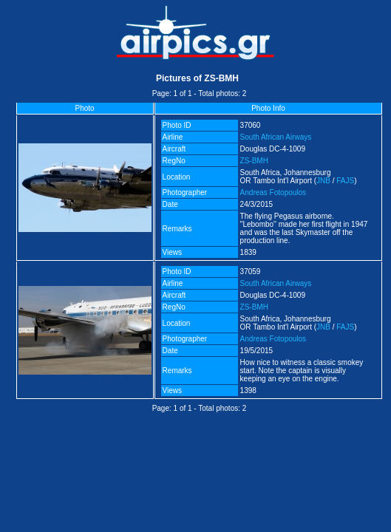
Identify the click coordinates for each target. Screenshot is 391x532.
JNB (323, 181)
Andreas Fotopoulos (273, 192)
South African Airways (276, 137)
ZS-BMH (254, 161)
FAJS (345, 181)
